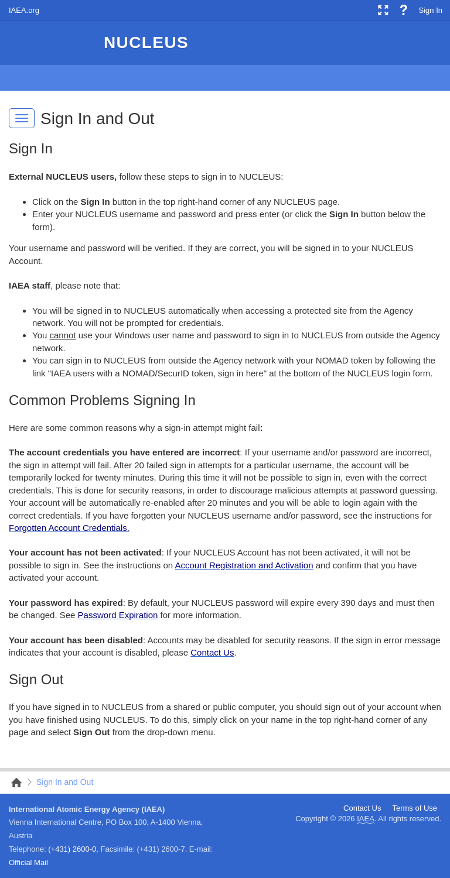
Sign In (430, 10)
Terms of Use (414, 808)
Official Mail (28, 862)
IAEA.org (24, 10)
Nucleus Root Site (13, 782)
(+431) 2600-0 (72, 849)
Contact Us (362, 808)
